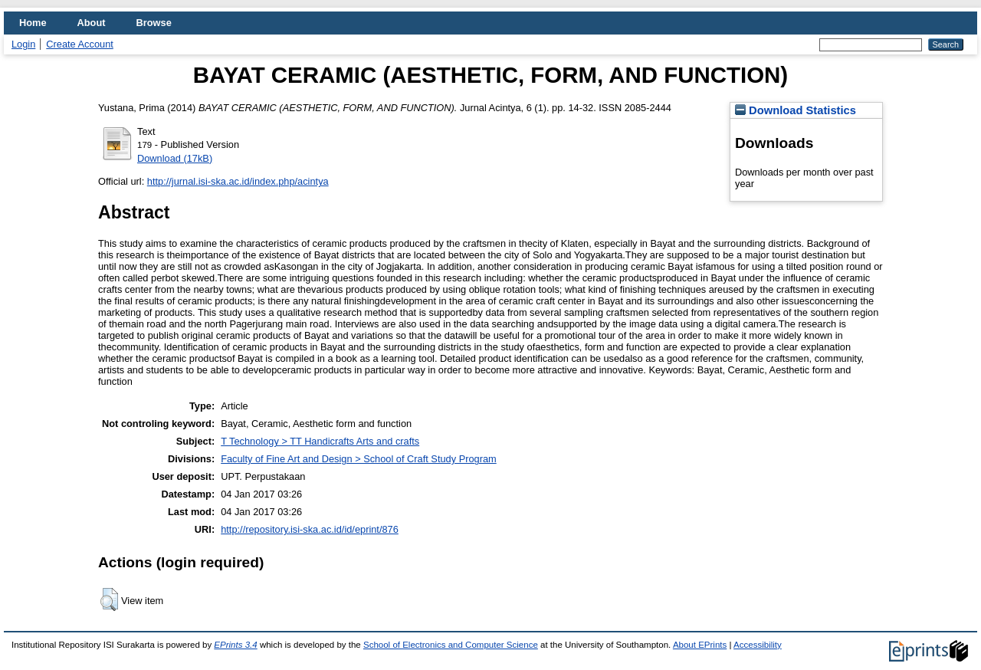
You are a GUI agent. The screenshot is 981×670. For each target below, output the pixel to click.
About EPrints (700, 644)
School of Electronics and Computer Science (450, 644)
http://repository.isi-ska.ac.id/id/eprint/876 (310, 529)
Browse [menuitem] (154, 22)
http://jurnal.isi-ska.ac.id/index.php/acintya (238, 181)
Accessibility (757, 644)
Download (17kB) (174, 158)
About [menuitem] (91, 22)
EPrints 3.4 (235, 644)
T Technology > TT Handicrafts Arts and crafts (320, 441)
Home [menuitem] (33, 22)
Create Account (79, 44)
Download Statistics (795, 110)
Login (23, 44)
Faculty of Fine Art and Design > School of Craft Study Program (359, 459)
